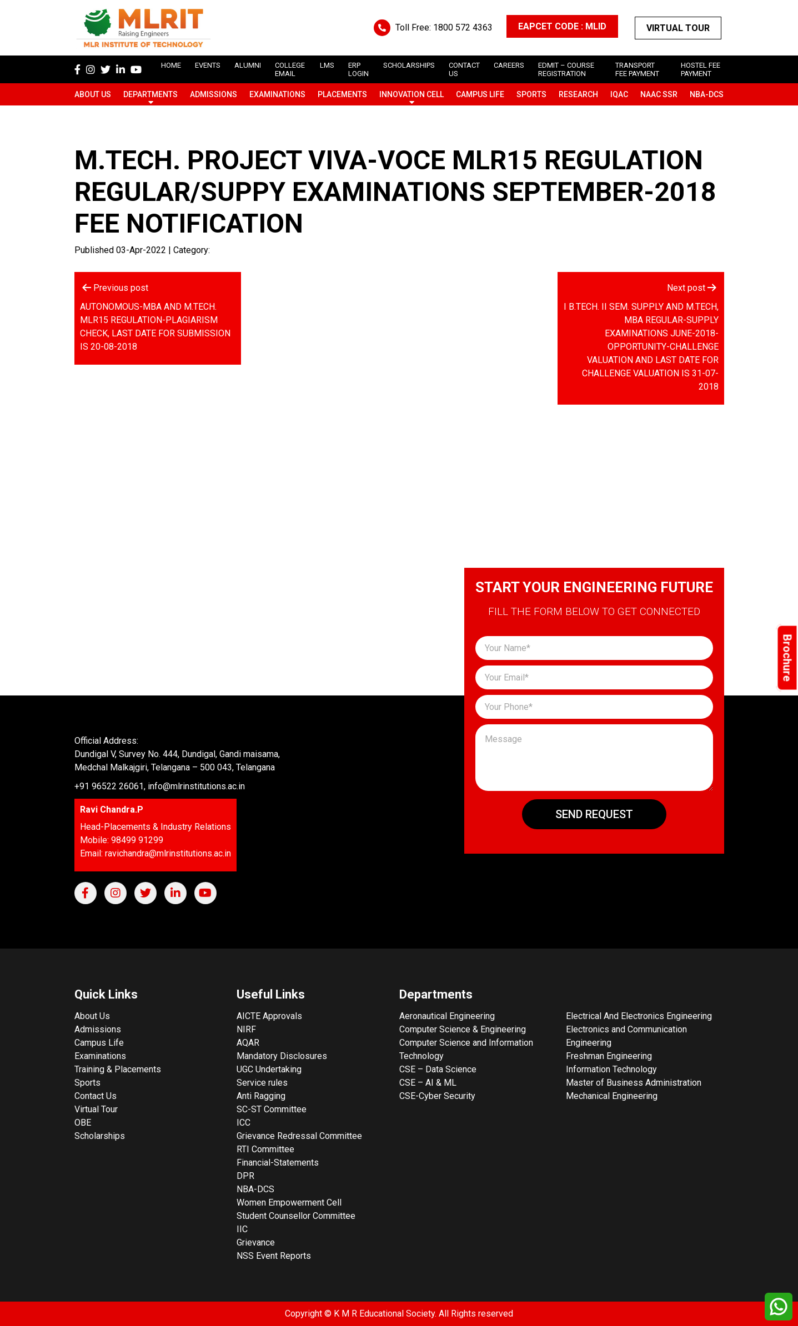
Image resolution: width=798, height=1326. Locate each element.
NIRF (246, 1029)
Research (578, 94)
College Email (290, 69)
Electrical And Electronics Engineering (639, 1016)
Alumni (247, 65)
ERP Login (358, 69)
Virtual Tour (678, 28)
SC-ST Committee (272, 1109)
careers (509, 65)
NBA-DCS (707, 94)
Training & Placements (117, 1069)
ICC (243, 1122)
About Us (92, 94)
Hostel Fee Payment (700, 69)
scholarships (409, 65)
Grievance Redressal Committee (299, 1136)
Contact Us (95, 1096)
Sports (531, 94)
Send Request (594, 814)
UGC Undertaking (269, 1069)
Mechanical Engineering (612, 1096)
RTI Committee (265, 1149)
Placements (342, 94)
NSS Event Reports (274, 1256)
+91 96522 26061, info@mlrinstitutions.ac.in (159, 786)
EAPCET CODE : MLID (562, 26)
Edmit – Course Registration (566, 69)
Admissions (213, 94)
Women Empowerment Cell (289, 1202)
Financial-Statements (278, 1162)
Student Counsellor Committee (296, 1216)
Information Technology (611, 1069)
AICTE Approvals (269, 1016)
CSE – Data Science (437, 1069)
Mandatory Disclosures (282, 1056)
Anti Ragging (261, 1096)
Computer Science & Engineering (462, 1029)
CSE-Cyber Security (437, 1096)
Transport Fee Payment (637, 69)
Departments (150, 94)
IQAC (619, 94)
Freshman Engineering (609, 1056)
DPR (245, 1176)
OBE (82, 1122)
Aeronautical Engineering (447, 1016)
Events (207, 65)
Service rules (262, 1082)
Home (171, 65)
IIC (242, 1229)
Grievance (256, 1242)
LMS (327, 65)
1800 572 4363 (463, 27)
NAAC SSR (658, 94)
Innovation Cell (411, 94)
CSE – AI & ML (427, 1082)
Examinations (277, 94)
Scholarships (99, 1136)
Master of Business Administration (633, 1082)
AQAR (248, 1042)
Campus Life (480, 94)
